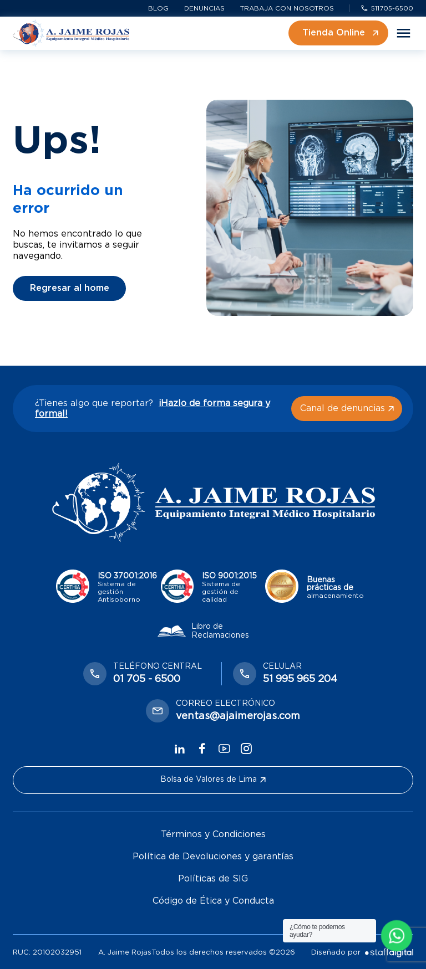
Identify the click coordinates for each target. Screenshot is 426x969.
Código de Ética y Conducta (213, 900)
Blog (158, 8)
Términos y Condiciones (213, 834)
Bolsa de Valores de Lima (213, 779)
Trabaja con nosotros (287, 8)
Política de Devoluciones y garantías (213, 856)
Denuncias (204, 8)
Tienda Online (340, 32)
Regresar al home (69, 288)
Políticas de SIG (213, 878)
